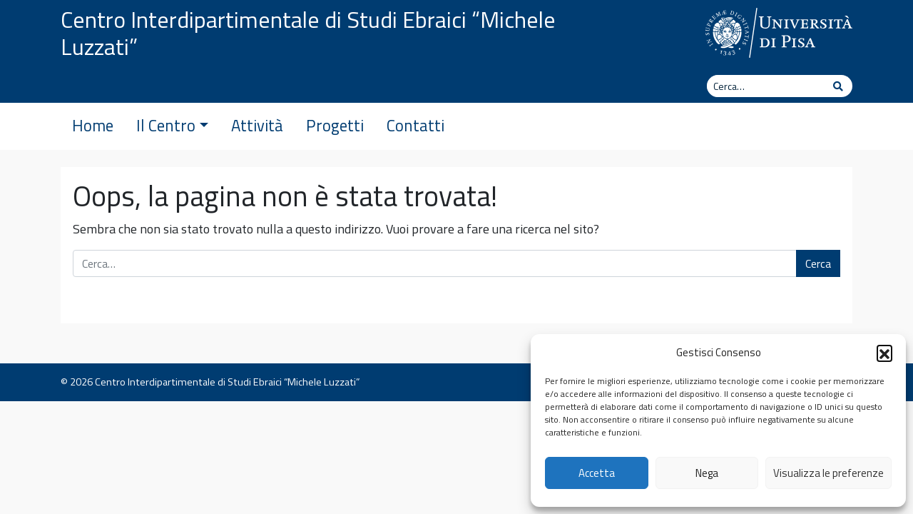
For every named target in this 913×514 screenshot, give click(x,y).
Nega (706, 473)
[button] (884, 353)
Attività (257, 126)
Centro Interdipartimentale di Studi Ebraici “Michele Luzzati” (308, 33)
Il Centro (172, 126)
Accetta (596, 473)
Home (92, 126)
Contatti (415, 126)
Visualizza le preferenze (828, 473)
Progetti (335, 126)
